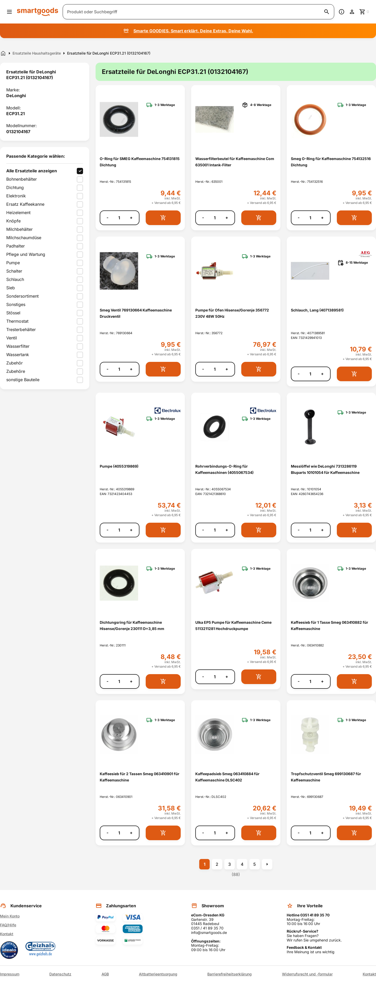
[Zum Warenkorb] (364, 12)
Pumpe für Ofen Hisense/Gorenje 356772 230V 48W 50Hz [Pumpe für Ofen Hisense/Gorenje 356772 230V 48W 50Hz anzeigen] (232, 313)
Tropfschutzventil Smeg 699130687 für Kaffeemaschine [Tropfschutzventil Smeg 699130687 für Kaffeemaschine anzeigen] (326, 777)
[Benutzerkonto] (352, 12)
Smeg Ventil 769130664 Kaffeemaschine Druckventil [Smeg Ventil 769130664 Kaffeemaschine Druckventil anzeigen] (136, 313)
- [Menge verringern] (107, 217)
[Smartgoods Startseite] (37, 12)
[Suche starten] (327, 12)
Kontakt (6, 934)
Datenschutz (60, 974)
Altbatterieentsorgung (158, 974)
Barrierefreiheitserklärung (229, 974)
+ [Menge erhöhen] (131, 217)
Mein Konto (10, 916)
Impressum (9, 974)
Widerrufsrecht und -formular (307, 974)
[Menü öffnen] (9, 12)
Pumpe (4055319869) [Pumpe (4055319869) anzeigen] (119, 466)
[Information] (341, 12)
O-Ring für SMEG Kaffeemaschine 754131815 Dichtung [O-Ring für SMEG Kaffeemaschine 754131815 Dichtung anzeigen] (140, 161)
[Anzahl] (119, 218)
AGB (105, 974)
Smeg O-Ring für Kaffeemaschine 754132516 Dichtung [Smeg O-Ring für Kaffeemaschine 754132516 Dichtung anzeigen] (331, 161)
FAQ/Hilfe (8, 925)
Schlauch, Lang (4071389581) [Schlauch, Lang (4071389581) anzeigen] (317, 310)
